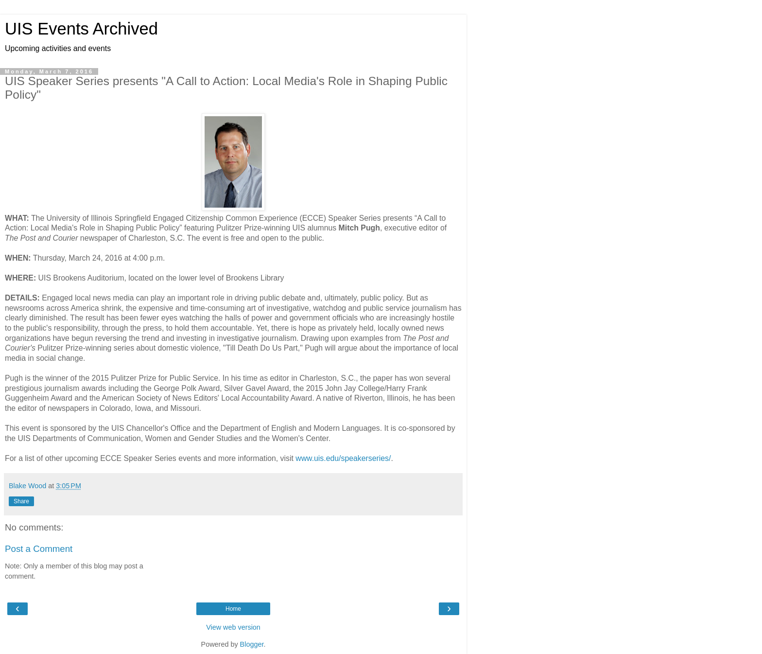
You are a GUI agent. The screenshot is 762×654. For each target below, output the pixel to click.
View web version (233, 627)
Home (233, 608)
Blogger (252, 644)
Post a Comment (38, 549)
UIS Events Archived (81, 28)
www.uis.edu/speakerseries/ (343, 458)
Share (21, 501)
